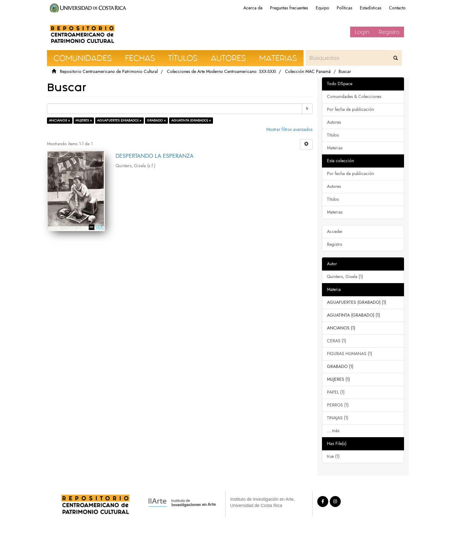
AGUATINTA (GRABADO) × (191, 120)
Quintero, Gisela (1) (345, 277)
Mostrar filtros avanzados (289, 129)
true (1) (333, 456)
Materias (335, 148)
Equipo (322, 8)
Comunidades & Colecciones (354, 97)
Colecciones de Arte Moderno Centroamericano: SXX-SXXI (221, 72)
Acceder (335, 232)
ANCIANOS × (59, 120)
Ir (307, 108)
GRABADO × (156, 120)
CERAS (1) (336, 341)
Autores (334, 122)
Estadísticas (370, 8)
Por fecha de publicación (350, 109)
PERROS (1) (338, 405)
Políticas (344, 8)
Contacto (397, 8)
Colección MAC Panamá (308, 72)
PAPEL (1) (336, 392)
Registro (389, 31)
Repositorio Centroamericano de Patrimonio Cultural (109, 72)
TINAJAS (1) (337, 418)
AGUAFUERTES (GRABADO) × (119, 120)
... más (333, 431)
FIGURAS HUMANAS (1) (349, 354)
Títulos (333, 135)
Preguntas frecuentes (289, 8)
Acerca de (252, 8)
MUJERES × (83, 120)
